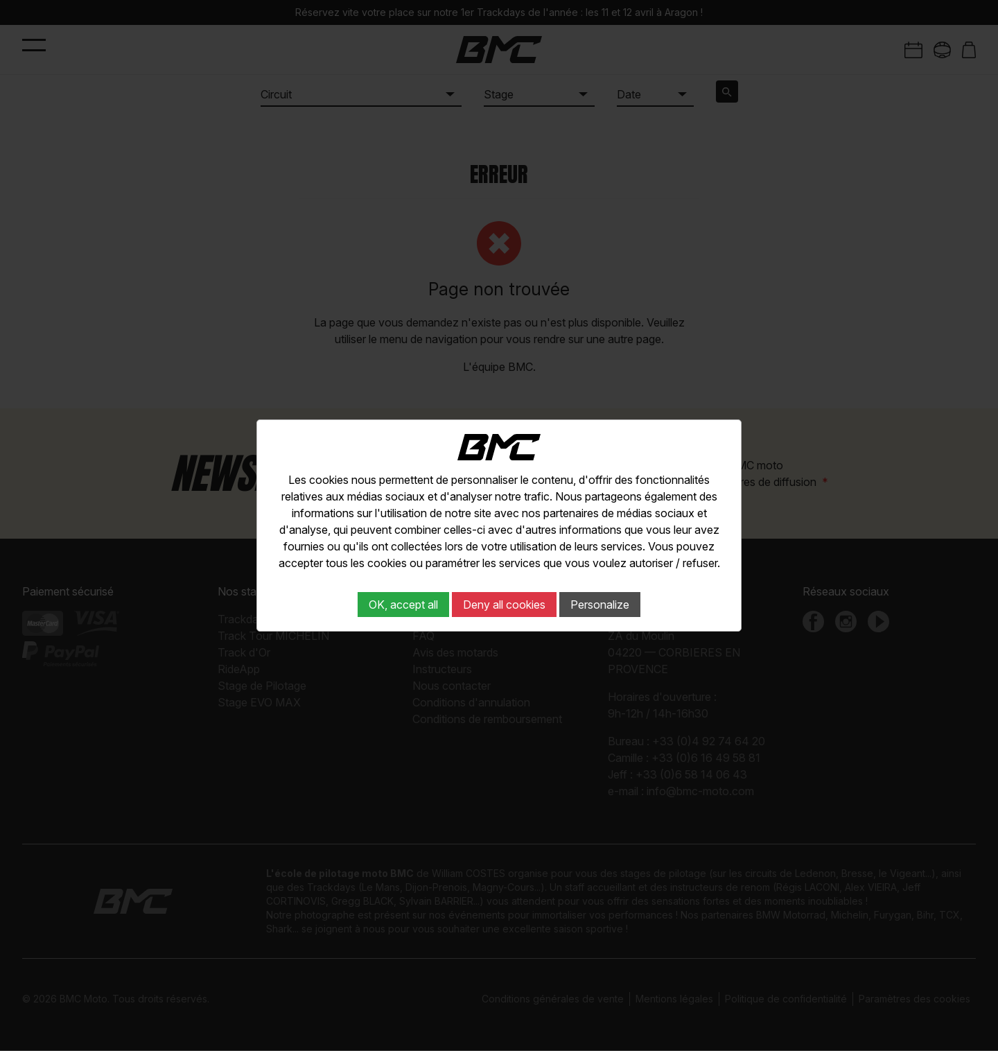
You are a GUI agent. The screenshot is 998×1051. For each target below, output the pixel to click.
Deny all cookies (504, 604)
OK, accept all (403, 604)
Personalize (599, 604)
